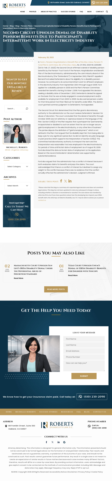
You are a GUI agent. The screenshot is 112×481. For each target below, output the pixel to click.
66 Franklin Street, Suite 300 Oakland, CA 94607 (70, 2)
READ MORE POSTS (56, 289)
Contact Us (99, 412)
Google (64, 441)
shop (70, 181)
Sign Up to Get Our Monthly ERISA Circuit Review (16, 85)
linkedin (58, 441)
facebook (61, 181)
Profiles (32, 12)
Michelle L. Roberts (16, 147)
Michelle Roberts (25, 412)
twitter (65, 181)
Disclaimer (72, 472)
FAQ (81, 12)
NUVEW (14, 472)
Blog (89, 12)
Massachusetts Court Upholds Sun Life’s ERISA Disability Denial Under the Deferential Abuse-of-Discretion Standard (33, 269)
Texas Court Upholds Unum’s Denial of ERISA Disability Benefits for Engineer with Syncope (87, 268)
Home (22, 12)
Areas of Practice (49, 12)
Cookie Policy (97, 472)
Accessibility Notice (58, 472)
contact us (42, 200)
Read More (18, 278)
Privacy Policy (84, 472)
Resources (67, 412)
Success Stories (68, 12)
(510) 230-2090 (102, 3)
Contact (100, 12)
